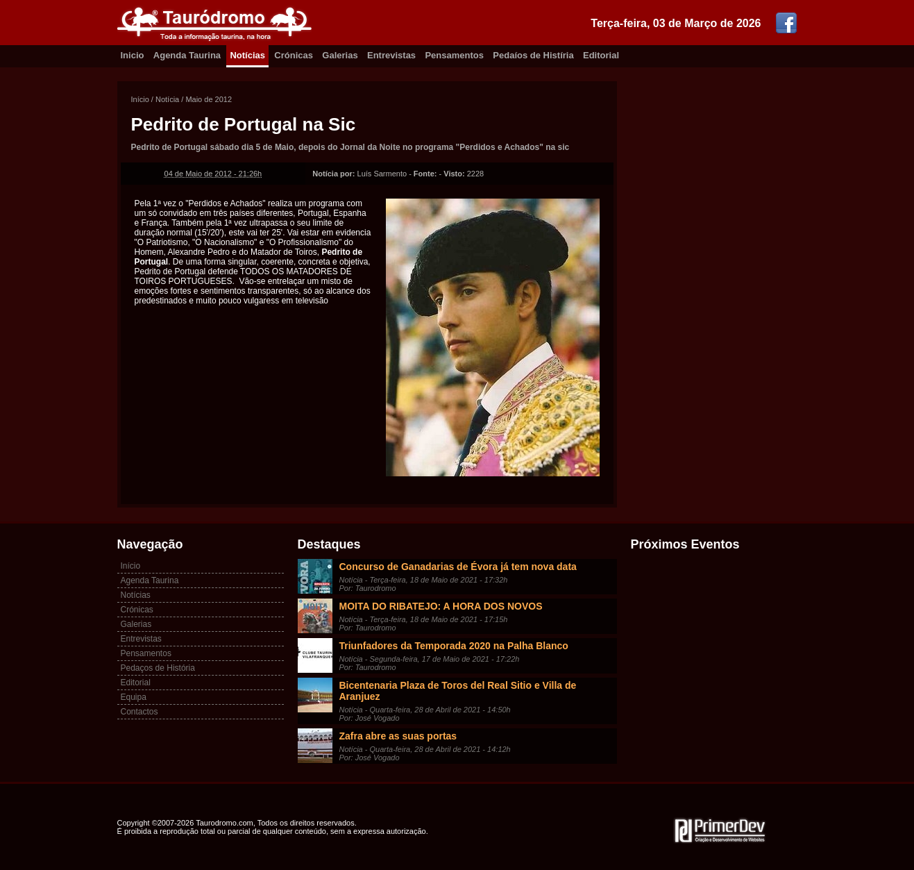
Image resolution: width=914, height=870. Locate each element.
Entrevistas (391, 55)
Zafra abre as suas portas (398, 736)
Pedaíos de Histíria (533, 55)
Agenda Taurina (187, 55)
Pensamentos (454, 55)
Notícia (167, 99)
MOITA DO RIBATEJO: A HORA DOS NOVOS (441, 606)
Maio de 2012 (208, 99)
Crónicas (293, 55)
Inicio (132, 55)
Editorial (601, 55)
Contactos (139, 712)
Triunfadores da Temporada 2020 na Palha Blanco (453, 645)
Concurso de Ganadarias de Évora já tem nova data (458, 566)
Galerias (339, 55)
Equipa (133, 697)
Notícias (247, 55)
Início (140, 99)
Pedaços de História (158, 668)
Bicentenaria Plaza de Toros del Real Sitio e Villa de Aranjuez (458, 691)
